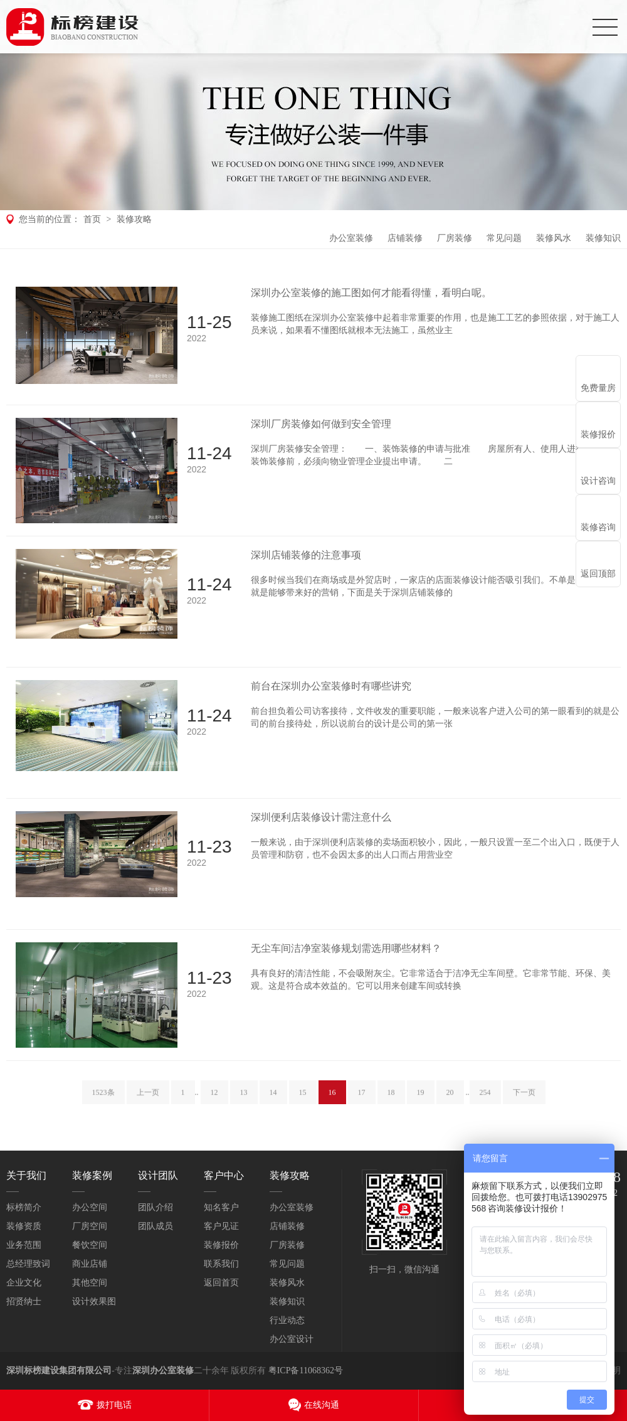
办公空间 (89, 1207)
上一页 (148, 1103)
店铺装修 (405, 238)
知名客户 (221, 1207)
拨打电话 (114, 1405)
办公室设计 (292, 1339)
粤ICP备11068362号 (305, 1370)
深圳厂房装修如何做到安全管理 (321, 423)
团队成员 (155, 1226)
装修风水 (553, 238)
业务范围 (23, 1245)
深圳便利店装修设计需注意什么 (321, 817)
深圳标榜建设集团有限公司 (59, 1370)
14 (273, 1103)
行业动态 (287, 1320)
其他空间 (89, 1282)
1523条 (103, 1103)
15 (303, 1103)
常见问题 (504, 238)
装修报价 (221, 1245)
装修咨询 (598, 527)
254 (485, 1103)
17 (362, 1103)
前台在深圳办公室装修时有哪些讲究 (331, 686)
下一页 (524, 1103)
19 (420, 1103)
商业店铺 (89, 1264)
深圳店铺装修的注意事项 (306, 555)
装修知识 (603, 238)
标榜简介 (23, 1207)
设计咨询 (598, 481)
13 (244, 1103)
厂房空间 (89, 1226)
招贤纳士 (23, 1301)
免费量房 (598, 388)
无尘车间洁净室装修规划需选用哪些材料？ (346, 948)
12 (214, 1103)
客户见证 (221, 1226)
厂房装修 (454, 238)
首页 (92, 219)
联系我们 (221, 1264)
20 (450, 1103)
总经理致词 (28, 1264)
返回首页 (221, 1282)
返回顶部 (598, 573)
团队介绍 (155, 1207)
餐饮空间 (89, 1245)
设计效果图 (94, 1301)
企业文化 (23, 1282)
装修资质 (23, 1226)
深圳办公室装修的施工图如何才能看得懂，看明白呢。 (371, 292)
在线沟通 (321, 1405)
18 (391, 1103)
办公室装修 (351, 238)
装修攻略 (134, 219)
